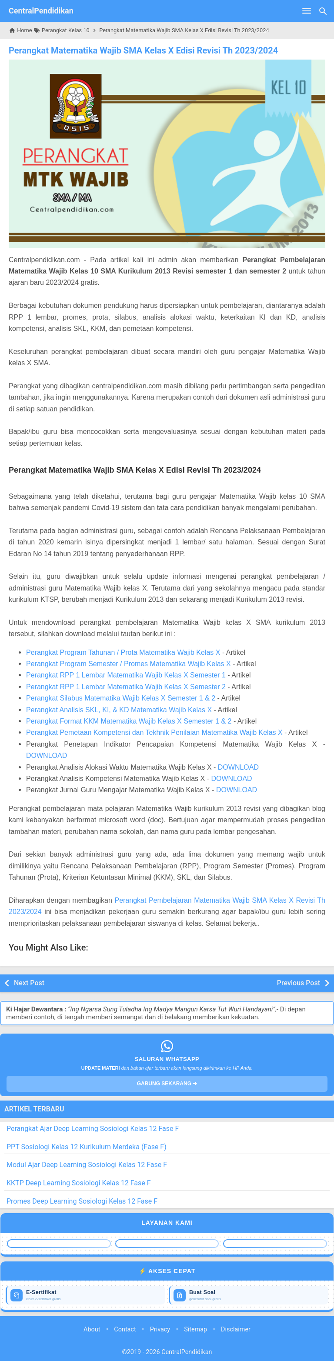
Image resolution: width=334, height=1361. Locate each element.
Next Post (29, 983)
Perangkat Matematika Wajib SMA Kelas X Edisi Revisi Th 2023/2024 (143, 50)
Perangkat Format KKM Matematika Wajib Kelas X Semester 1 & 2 (128, 721)
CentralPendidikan (41, 10)
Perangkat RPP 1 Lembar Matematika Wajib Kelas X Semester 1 (126, 675)
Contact (125, 1329)
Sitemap (195, 1329)
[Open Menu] (306, 11)
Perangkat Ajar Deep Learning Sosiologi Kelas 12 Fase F (93, 1128)
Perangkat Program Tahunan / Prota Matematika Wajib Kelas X (123, 652)
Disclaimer (235, 1329)
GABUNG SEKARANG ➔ (167, 1084)
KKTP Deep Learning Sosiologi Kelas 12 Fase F (79, 1183)
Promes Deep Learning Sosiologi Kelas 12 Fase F (82, 1201)
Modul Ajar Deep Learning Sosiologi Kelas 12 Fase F (87, 1165)
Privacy (160, 1329)
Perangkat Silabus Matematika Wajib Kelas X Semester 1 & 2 (120, 698)
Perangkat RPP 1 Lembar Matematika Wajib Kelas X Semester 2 (126, 687)
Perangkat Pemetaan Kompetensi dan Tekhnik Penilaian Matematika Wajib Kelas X (154, 732)
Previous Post (298, 983)
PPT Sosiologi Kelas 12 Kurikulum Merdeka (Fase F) (87, 1147)
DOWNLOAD (46, 755)
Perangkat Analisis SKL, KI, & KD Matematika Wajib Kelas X (119, 710)
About (92, 1329)
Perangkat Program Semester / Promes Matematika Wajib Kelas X (128, 663)
